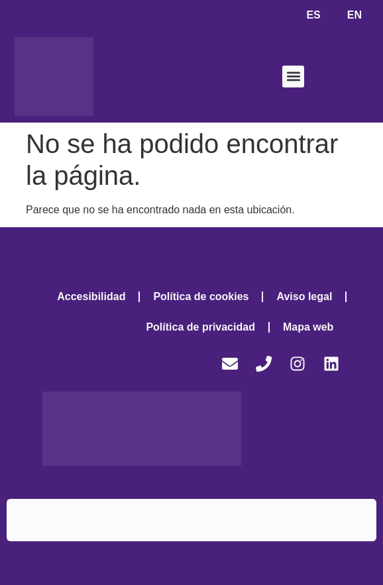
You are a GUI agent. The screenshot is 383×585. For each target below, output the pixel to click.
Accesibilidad (91, 296)
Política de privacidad (200, 327)
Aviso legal (304, 296)
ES (313, 15)
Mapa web (308, 327)
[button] (293, 76)
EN (354, 15)
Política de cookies (200, 296)
